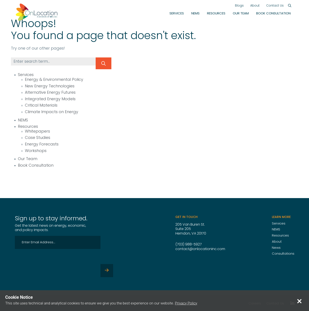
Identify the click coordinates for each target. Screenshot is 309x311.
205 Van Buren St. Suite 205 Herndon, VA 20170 (190, 229)
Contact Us (275, 5)
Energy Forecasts (42, 144)
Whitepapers (37, 132)
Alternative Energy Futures (50, 93)
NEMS (195, 13)
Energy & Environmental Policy (54, 80)
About (255, 5)
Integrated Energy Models (50, 99)
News (276, 248)
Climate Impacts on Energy (51, 112)
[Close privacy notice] (299, 301)
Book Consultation (273, 13)
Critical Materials (41, 106)
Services (176, 13)
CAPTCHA (24, 256)
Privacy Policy (186, 303)
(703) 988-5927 (188, 244)
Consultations (283, 254)
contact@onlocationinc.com (200, 249)
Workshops (36, 151)
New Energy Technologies (49, 86)
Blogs (239, 5)
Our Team (241, 13)
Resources (216, 13)
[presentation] (48, 268)
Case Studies (37, 138)
